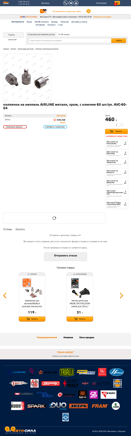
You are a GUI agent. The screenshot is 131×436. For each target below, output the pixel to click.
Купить (119, 131)
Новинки (68, 337)
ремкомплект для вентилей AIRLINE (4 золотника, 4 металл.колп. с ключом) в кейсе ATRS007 (32, 306)
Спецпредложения (47, 337)
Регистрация (101, 3)
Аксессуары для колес (26, 49)
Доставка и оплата (79, 22)
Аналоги (20, 229)
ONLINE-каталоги (42, 22)
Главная (6, 49)
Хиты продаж (86, 337)
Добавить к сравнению (55, 127)
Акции (29, 22)
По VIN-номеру (64, 34)
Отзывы (7, 229)
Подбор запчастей (12, 35)
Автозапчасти (17, 22)
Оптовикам (40, 25)
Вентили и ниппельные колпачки (47, 49)
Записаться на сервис (102, 17)
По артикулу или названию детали (41, 34)
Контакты (51, 25)
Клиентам (65, 22)
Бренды (54, 22)
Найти (119, 40)
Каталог (13, 49)
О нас (60, 25)
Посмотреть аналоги (14, 127)
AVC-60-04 (61, 116)
